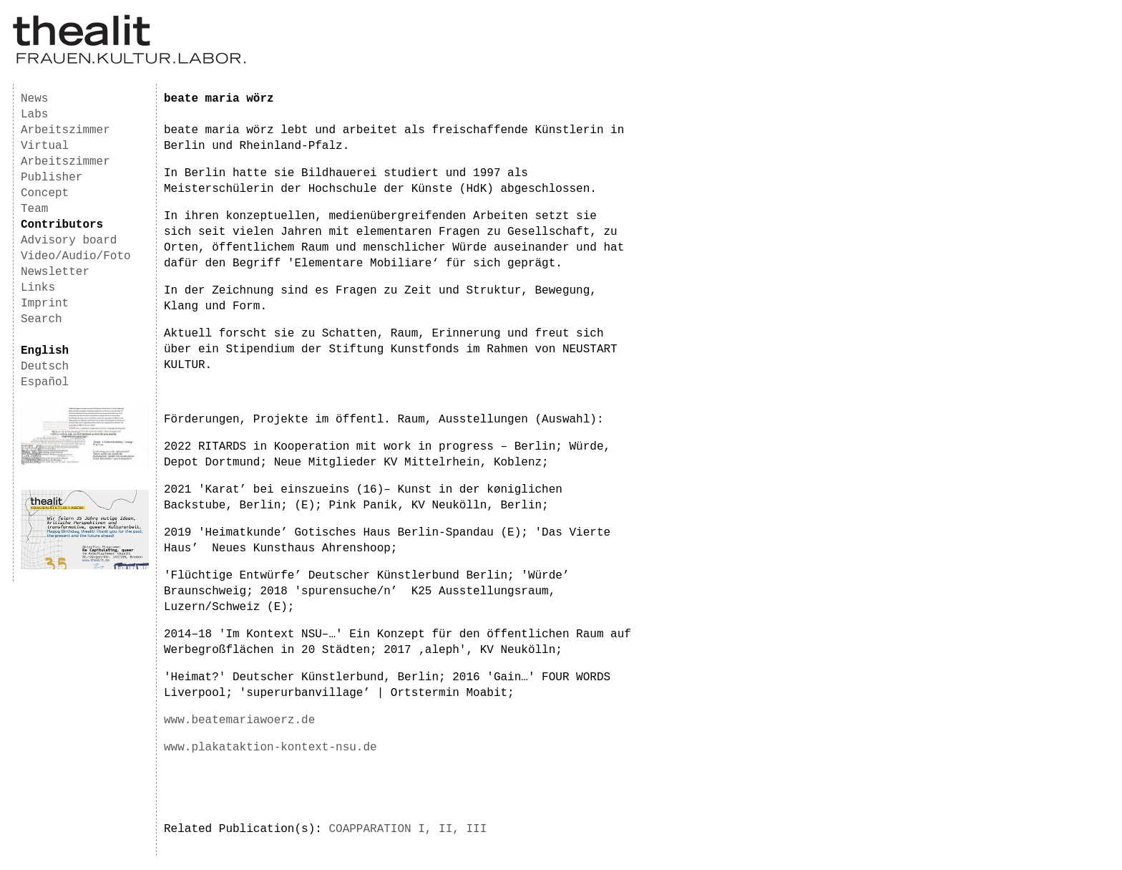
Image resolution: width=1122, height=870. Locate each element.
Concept (45, 193)
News (34, 98)
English (45, 350)
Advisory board (69, 240)
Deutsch (45, 366)
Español (45, 382)
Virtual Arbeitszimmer (65, 154)
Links (38, 287)
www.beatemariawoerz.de (239, 720)
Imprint (45, 303)
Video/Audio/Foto (76, 256)
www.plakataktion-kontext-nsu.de (270, 747)
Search (41, 319)
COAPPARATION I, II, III (407, 829)
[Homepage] (129, 61)
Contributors (62, 224)
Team (34, 209)
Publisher (51, 177)
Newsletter (55, 272)
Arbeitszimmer (65, 130)
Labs (34, 114)
